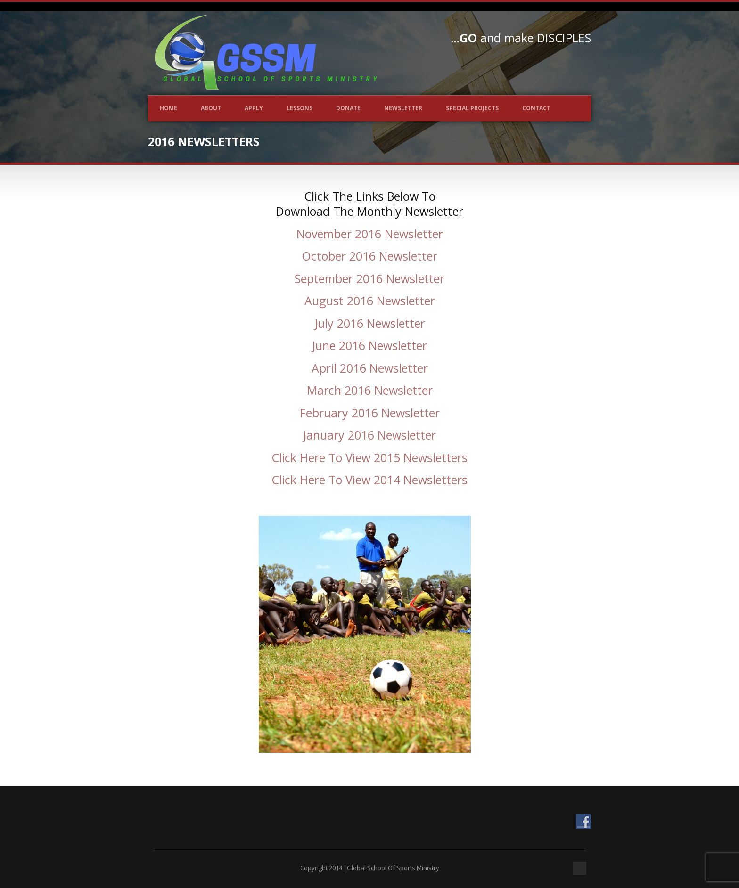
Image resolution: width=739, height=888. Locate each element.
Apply (254, 108)
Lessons (299, 108)
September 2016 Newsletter (369, 278)
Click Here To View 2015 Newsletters (369, 457)
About (211, 108)
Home (168, 108)
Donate (348, 108)
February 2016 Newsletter (370, 413)
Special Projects (472, 108)
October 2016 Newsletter (369, 256)
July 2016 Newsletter (369, 323)
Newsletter (403, 108)
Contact (536, 108)
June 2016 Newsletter (369, 345)
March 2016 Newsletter (370, 390)
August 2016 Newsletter (369, 301)
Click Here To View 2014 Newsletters (369, 480)
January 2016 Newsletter (369, 435)
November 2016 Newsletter (369, 234)
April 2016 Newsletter (370, 368)
